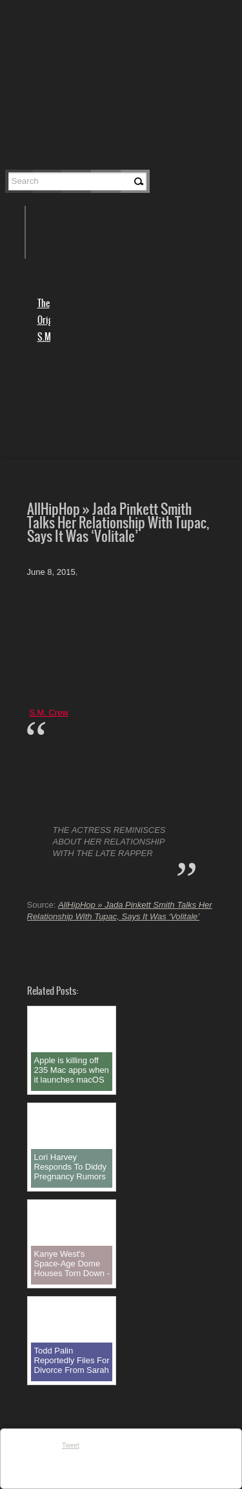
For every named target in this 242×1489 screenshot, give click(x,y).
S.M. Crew (48, 712)
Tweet (70, 1445)
